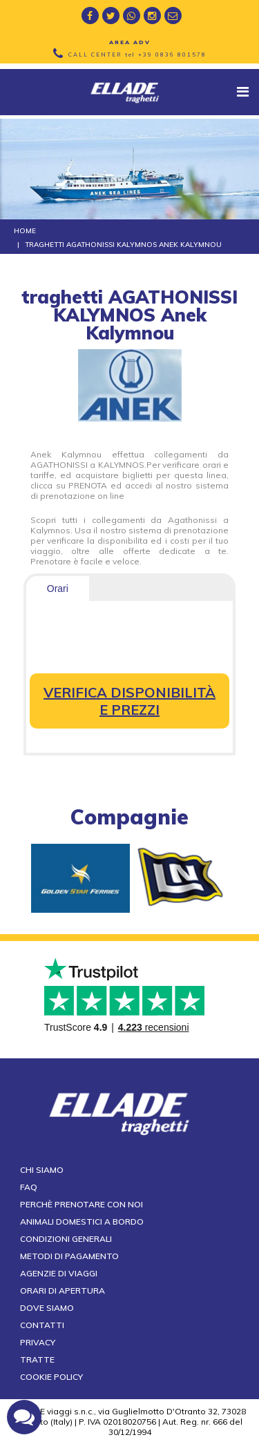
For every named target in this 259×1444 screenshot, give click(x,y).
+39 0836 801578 (172, 54)
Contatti (42, 1325)
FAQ (28, 1187)
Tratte (37, 1359)
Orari (57, 588)
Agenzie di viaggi (58, 1273)
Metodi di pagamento (69, 1256)
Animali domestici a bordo (82, 1221)
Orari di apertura (62, 1290)
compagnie (129, 817)
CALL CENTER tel (137, 54)
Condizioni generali (66, 1239)
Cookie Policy (51, 1377)
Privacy (37, 1342)
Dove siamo (47, 1308)
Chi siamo (42, 1170)
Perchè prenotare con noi (81, 1204)
